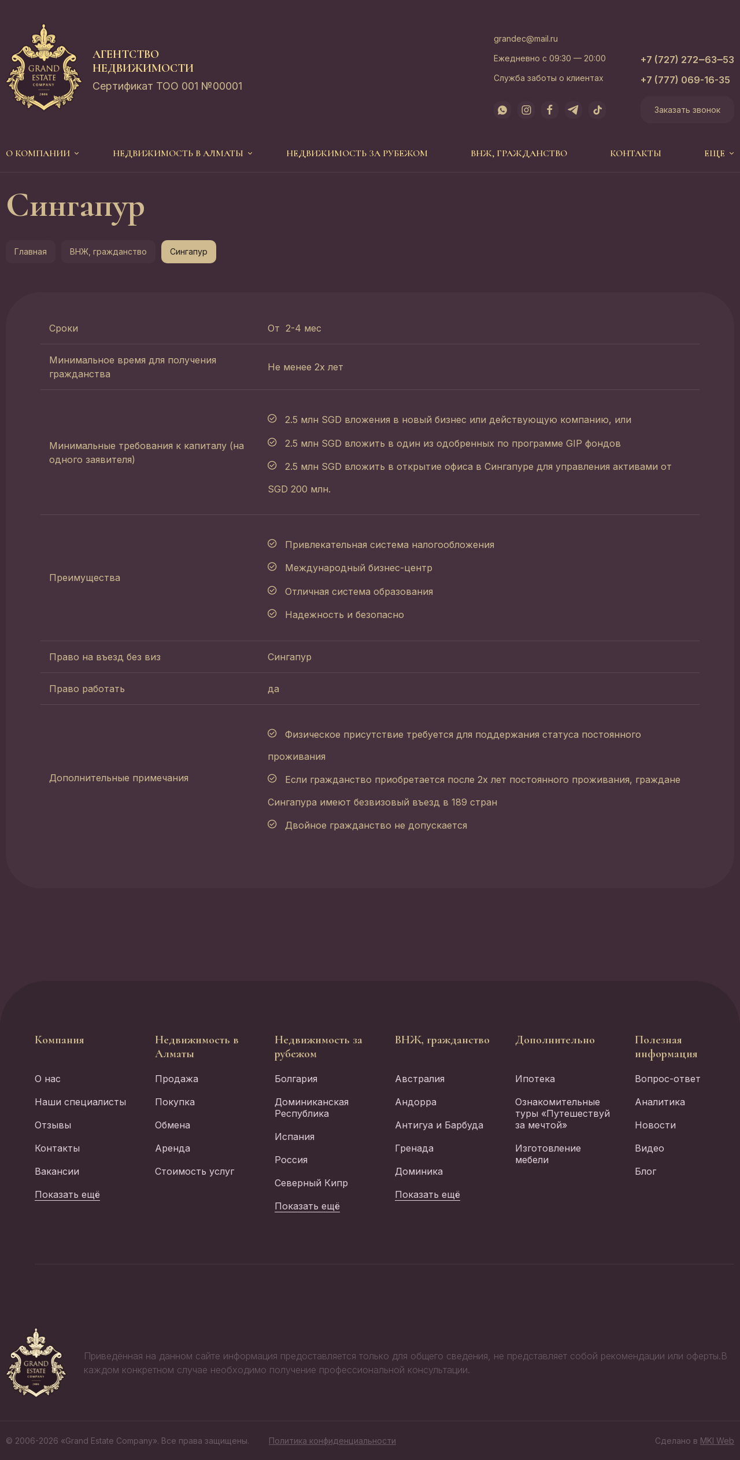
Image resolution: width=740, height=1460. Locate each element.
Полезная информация (666, 1047)
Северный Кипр (311, 1183)
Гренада (414, 1148)
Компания (59, 1040)
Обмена (172, 1125)
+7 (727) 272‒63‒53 (687, 59)
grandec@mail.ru (526, 38)
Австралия (420, 1078)
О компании (38, 153)
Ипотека (535, 1078)
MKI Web (717, 1441)
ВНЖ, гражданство (519, 153)
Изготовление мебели (548, 1153)
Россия (291, 1159)
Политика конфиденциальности (332, 1441)
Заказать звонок (687, 110)
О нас (48, 1078)
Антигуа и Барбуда (439, 1125)
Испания (294, 1136)
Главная (30, 251)
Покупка (175, 1102)
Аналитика (660, 1102)
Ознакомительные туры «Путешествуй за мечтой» (562, 1113)
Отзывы (53, 1125)
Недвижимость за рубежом (357, 153)
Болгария (296, 1078)
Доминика (419, 1171)
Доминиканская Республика (312, 1107)
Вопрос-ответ (668, 1078)
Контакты (635, 153)
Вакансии (57, 1171)
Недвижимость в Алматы (178, 153)
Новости (655, 1125)
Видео (649, 1148)
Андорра (415, 1102)
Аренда (172, 1148)
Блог (645, 1171)
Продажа (176, 1078)
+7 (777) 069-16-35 (685, 80)
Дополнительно (555, 1040)
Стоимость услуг (194, 1171)
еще (714, 153)
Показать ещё (67, 1194)
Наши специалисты (80, 1102)
